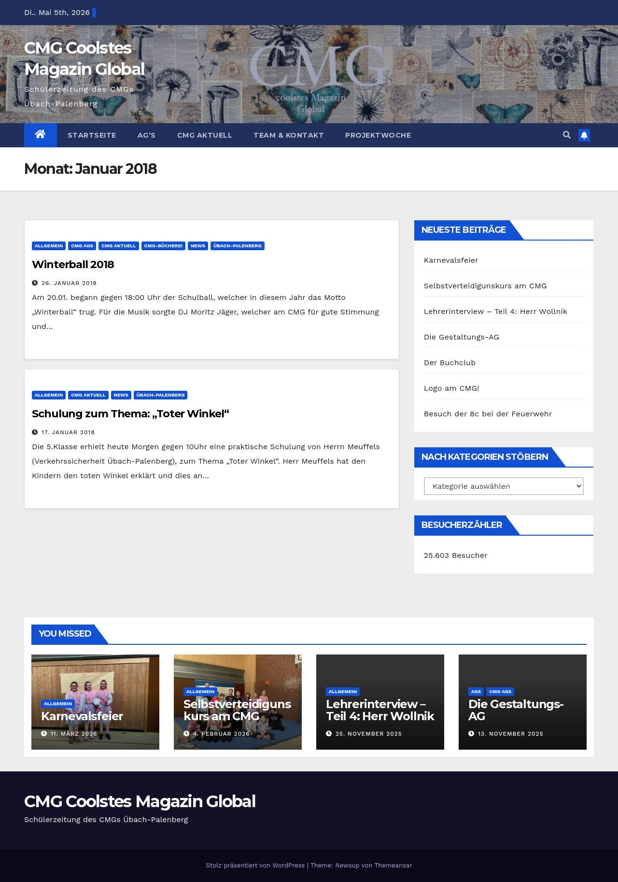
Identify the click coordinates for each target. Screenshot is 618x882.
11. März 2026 (74, 733)
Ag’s (147, 135)
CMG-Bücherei (163, 245)
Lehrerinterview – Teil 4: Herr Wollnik (496, 311)
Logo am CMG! (451, 388)
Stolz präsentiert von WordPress (256, 865)
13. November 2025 (511, 733)
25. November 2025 (369, 733)
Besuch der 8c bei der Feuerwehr (488, 413)
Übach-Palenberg (237, 245)
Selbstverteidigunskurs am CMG (485, 285)
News (198, 245)
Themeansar (393, 865)
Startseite (92, 135)
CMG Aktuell (205, 135)
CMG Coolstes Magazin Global (139, 801)
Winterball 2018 (73, 264)
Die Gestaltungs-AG (462, 336)
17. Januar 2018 (68, 432)
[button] (567, 135)
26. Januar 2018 (69, 283)
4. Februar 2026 (221, 733)
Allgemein (49, 245)
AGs (476, 691)
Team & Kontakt (288, 135)
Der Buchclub (450, 362)
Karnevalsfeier (451, 260)
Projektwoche (378, 135)
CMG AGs (82, 245)
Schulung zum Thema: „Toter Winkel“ (130, 413)
